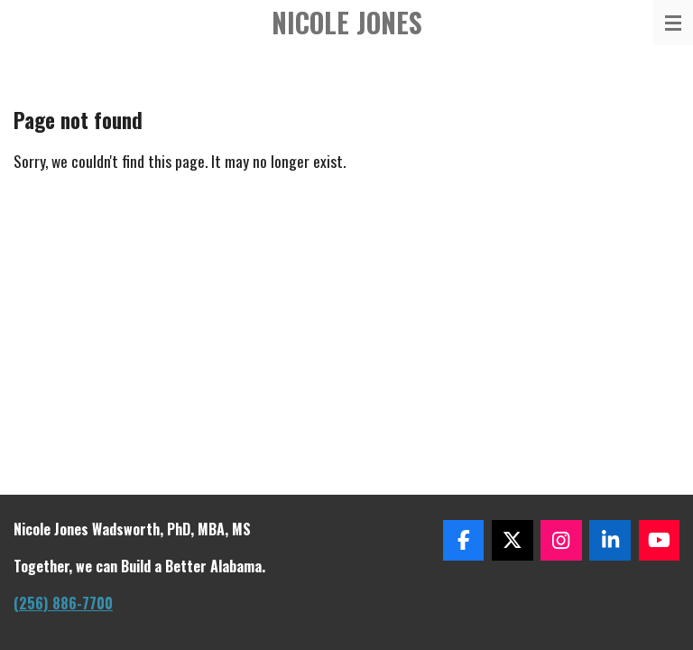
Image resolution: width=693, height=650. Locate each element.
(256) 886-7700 (63, 603)
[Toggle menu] (673, 22)
